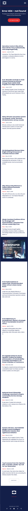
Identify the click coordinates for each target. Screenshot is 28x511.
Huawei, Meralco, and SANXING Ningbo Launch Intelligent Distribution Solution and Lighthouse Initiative (13, 430)
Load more (14, 480)
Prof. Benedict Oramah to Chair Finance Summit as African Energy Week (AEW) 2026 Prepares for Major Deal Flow (13, 82)
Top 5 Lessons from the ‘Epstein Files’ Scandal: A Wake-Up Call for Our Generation (13, 464)
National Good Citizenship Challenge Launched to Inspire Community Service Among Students (13, 395)
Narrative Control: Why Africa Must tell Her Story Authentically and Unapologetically (13, 47)
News (3, 87)
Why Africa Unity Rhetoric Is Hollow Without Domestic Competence (12, 187)
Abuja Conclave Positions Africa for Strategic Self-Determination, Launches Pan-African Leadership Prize (13, 221)
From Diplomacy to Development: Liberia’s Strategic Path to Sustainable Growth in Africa (14, 321)
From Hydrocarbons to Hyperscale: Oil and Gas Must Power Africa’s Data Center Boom (12, 284)
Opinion (4, 52)
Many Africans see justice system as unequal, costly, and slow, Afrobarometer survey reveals (14, 118)
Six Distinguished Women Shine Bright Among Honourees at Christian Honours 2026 (13, 151)
